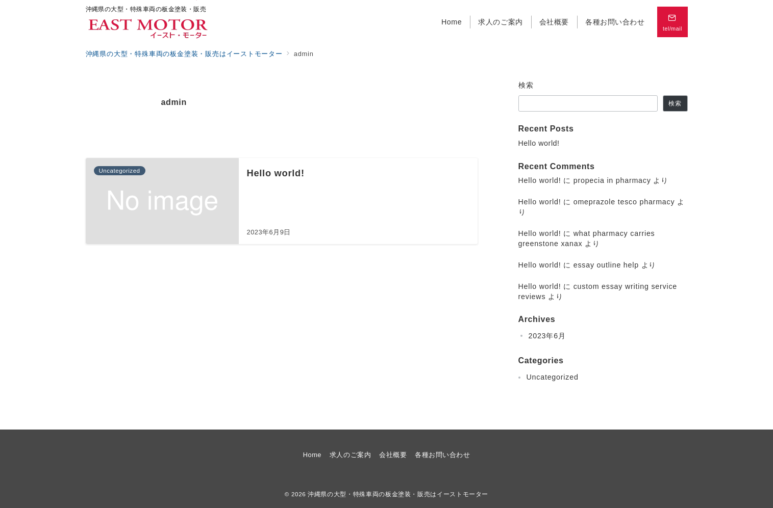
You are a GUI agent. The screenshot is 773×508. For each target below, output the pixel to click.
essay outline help (606, 265)
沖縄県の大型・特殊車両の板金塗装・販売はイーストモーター (398, 494)
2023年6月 (547, 336)
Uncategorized (553, 377)
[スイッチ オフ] (672, 22)
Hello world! (539, 143)
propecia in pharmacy (612, 180)
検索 (526, 85)
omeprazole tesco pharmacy (624, 202)
